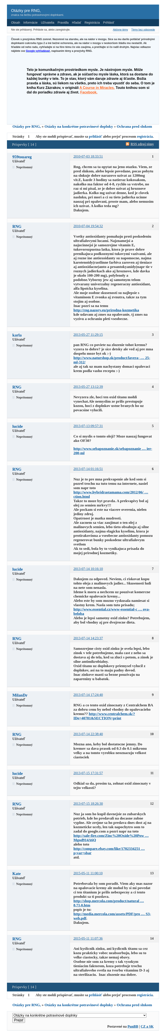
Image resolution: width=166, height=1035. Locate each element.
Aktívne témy (120, 29)
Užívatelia (47, 22)
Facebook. (88, 92)
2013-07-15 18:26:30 (88, 803)
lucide (17, 426)
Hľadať (76, 22)
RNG (16, 226)
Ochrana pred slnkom (134, 126)
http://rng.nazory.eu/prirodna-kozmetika (106, 310)
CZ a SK (147, 1026)
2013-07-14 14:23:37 (88, 638)
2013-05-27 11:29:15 (88, 334)
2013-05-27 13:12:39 (88, 387)
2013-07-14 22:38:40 (88, 734)
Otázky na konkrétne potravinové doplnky (79, 126)
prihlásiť (95, 136)
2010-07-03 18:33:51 (88, 156)
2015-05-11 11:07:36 (88, 938)
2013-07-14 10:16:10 (88, 569)
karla (17, 335)
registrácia (145, 136)
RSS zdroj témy (142, 144)
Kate (16, 873)
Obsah (15, 22)
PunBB (133, 1026)
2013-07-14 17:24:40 (88, 695)
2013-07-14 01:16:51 (88, 469)
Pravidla (63, 22)
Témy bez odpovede (143, 29)
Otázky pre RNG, (26, 10)
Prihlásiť (108, 22)
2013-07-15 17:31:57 (88, 773)
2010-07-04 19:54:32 (88, 226)
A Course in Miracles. (97, 88)
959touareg (22, 157)
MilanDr (19, 695)
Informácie (30, 22)
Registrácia (92, 22)
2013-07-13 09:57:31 (88, 426)
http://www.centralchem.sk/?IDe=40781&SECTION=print (104, 716)
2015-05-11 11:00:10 (88, 873)
